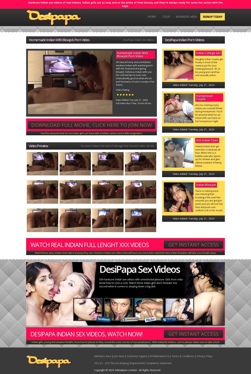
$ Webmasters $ (159, 356)
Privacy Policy (204, 356)
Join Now (119, 356)
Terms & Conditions (183, 356)
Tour (166, 17)
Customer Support (137, 356)
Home (152, 17)
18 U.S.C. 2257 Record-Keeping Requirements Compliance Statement (133, 363)
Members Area (186, 17)
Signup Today (212, 17)
